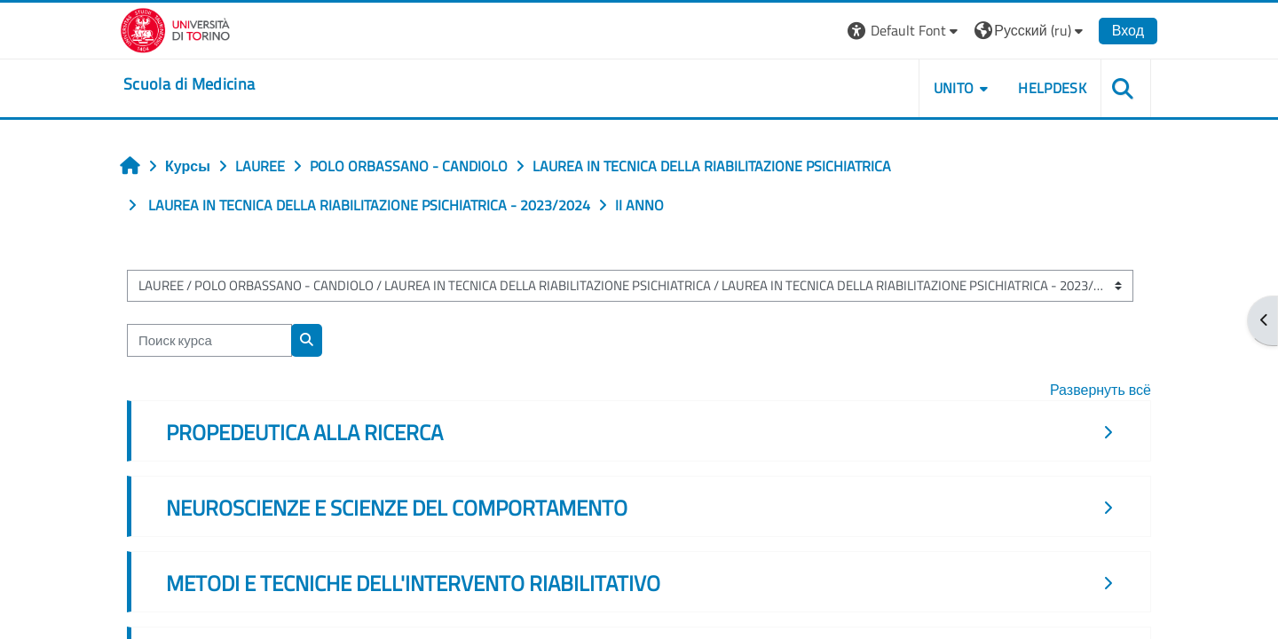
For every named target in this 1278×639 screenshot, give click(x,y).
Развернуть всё (1100, 389)
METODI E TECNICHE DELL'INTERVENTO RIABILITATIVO (413, 583)
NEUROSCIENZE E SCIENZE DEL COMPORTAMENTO (396, 508)
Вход (1128, 30)
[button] (905, 30)
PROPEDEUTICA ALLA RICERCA (304, 432)
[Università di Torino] (175, 28)
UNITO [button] (954, 88)
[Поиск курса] (209, 340)
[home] (189, 84)
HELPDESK (1052, 88)
